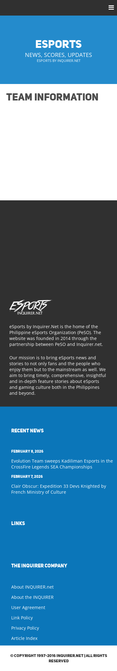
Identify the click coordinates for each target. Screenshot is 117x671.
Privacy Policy (25, 628)
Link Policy (22, 618)
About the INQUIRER (32, 597)
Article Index (24, 638)
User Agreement (28, 607)
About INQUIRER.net (32, 587)
